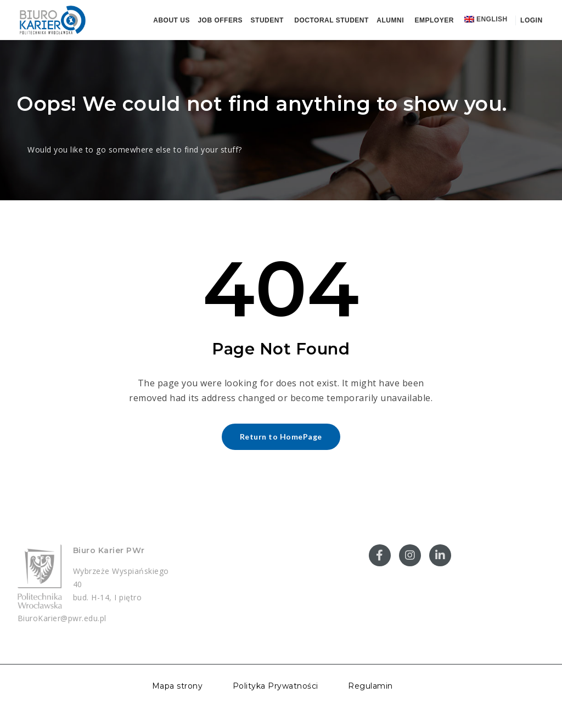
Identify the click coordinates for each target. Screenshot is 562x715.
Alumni (390, 20)
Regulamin (370, 686)
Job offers (220, 20)
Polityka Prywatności (275, 686)
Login (530, 20)
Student (267, 20)
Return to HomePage (281, 436)
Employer (434, 20)
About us (171, 20)
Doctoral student (331, 20)
